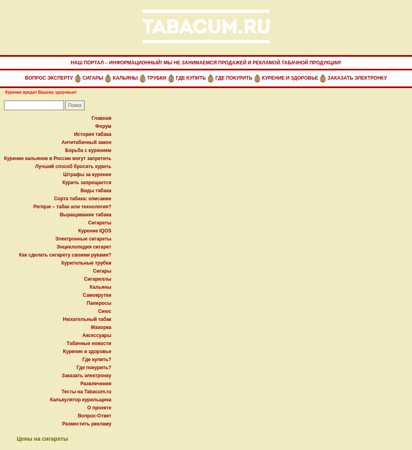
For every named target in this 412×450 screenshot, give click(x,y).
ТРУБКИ (156, 78)
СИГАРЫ (92, 78)
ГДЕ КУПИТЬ (191, 78)
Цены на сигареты (42, 439)
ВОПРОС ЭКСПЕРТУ (49, 78)
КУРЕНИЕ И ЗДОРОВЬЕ (290, 78)
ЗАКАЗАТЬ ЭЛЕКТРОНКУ (357, 78)
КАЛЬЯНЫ (125, 78)
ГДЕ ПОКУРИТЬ (233, 78)
